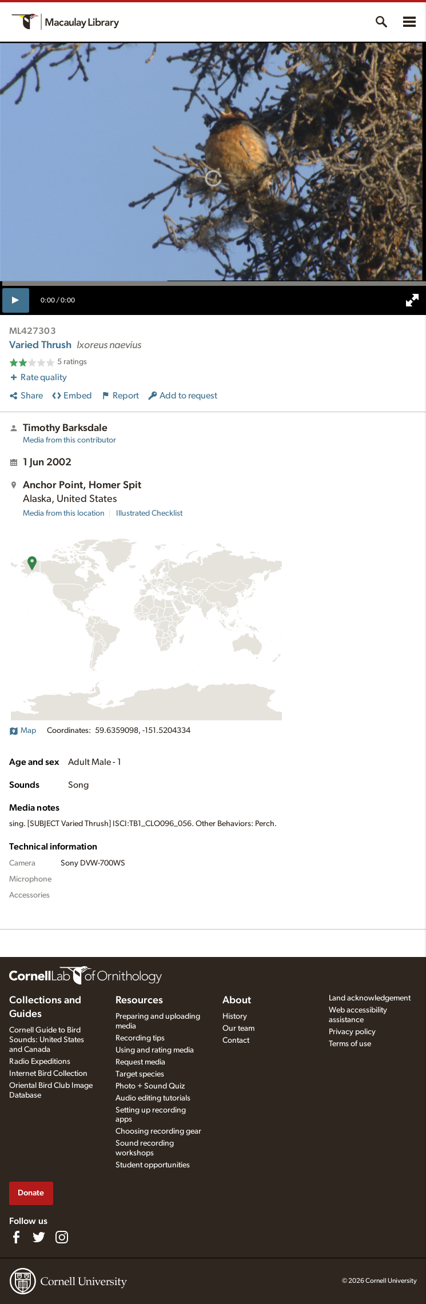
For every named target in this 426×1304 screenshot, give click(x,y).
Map (22, 731)
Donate (31, 1193)
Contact (235, 1040)
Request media (140, 1062)
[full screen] (412, 300)
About (236, 1000)
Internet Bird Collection (48, 1074)
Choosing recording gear (158, 1131)
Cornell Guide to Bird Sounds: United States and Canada (46, 1040)
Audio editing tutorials (153, 1098)
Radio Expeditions (39, 1062)
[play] (15, 300)
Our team (238, 1028)
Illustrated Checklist (149, 513)
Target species (140, 1074)
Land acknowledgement (370, 998)
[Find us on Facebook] (16, 1237)
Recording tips (140, 1038)
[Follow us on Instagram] (62, 1237)
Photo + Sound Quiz (150, 1086)
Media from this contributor (69, 440)
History (234, 1016)
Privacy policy (352, 1032)
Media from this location (64, 513)
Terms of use (350, 1044)
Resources (139, 1000)
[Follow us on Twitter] (39, 1237)
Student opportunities (153, 1165)
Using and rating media (155, 1050)
